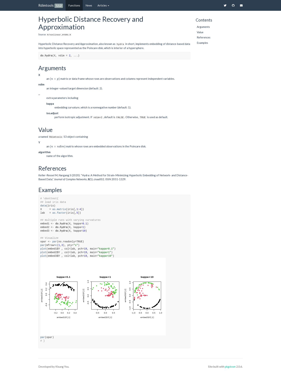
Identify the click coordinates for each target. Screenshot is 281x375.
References (203, 37)
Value (200, 32)
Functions (74, 5)
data (43, 205)
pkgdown (230, 366)
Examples (202, 42)
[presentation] (55, 78)
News (88, 5)
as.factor (59, 212)
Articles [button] (103, 5)
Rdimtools (46, 5)
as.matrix (59, 209)
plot (43, 248)
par (54, 241)
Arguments (203, 26)
